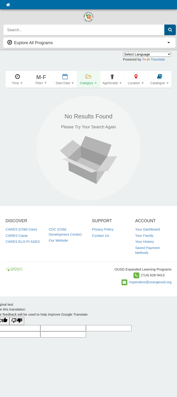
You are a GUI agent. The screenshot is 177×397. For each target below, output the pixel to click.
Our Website (58, 240)
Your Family (144, 235)
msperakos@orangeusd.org (150, 282)
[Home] (8, 4)
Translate (153, 59)
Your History (144, 241)
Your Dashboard (147, 229)
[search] (84, 30)
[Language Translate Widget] (147, 54)
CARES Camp (17, 235)
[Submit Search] (170, 30)
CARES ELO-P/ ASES (23, 241)
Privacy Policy (102, 229)
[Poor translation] (16, 321)
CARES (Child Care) (21, 229)
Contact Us (100, 235)
